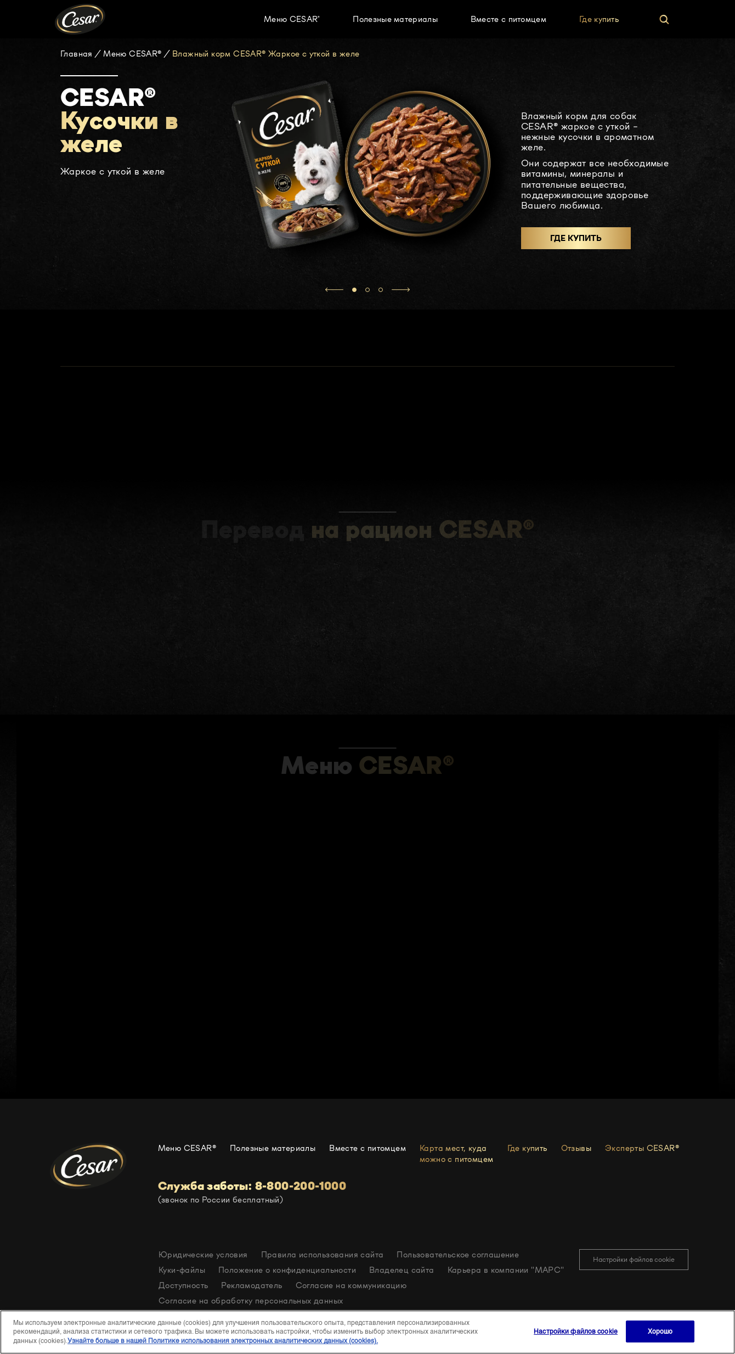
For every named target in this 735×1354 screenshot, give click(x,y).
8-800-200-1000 (301, 1186)
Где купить (599, 19)
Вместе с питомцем (508, 19)
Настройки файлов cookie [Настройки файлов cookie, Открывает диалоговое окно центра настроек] (576, 1331)
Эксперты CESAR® (643, 1148)
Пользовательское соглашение (458, 1254)
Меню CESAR (292, 19)
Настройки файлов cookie (634, 1259)
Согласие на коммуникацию (351, 1285)
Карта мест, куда (456, 1154)
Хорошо (660, 1331)
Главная (76, 54)
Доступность (183, 1285)
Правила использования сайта (322, 1254)
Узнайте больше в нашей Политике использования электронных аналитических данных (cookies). (222, 1341)
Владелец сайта (401, 1270)
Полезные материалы (395, 19)
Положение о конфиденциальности (287, 1270)
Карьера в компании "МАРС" (506, 1270)
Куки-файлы (182, 1270)
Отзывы (576, 1148)
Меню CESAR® (132, 54)
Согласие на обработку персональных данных (251, 1300)
